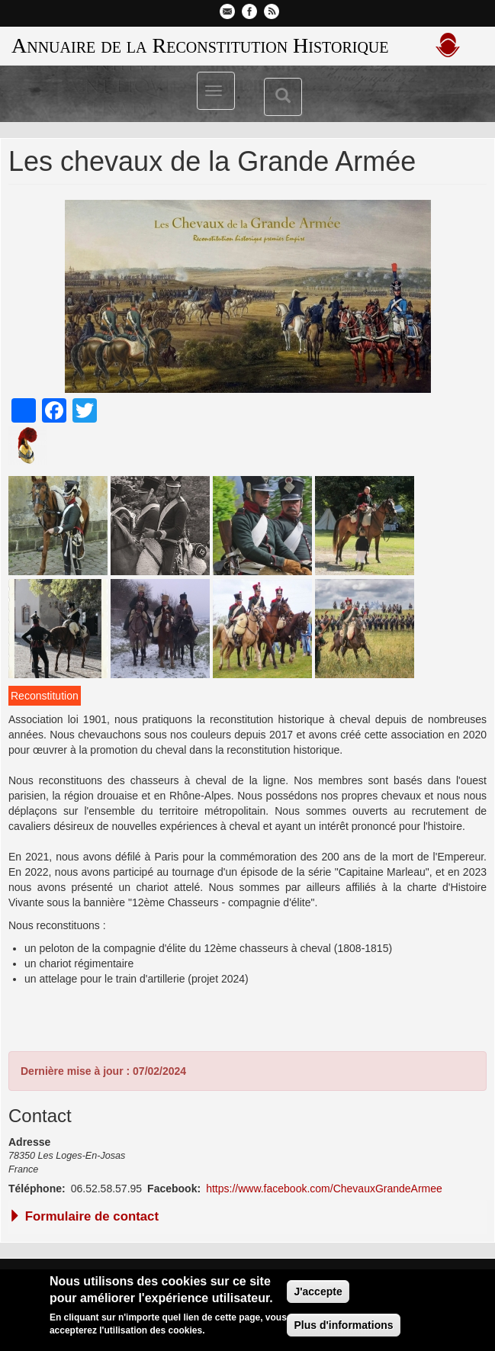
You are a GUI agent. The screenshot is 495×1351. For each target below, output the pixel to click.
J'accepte (318, 1291)
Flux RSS (271, 11)
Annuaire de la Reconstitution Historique (199, 45)
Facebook (249, 11)
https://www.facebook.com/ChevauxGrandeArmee (324, 1188)
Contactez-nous (227, 11)
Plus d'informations (343, 1325)
